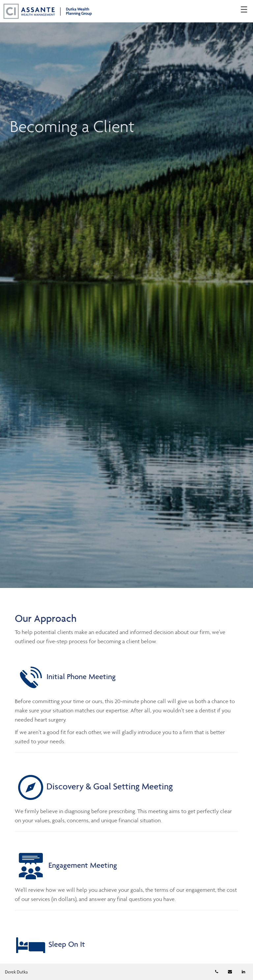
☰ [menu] (244, 10)
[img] (126, 294)
